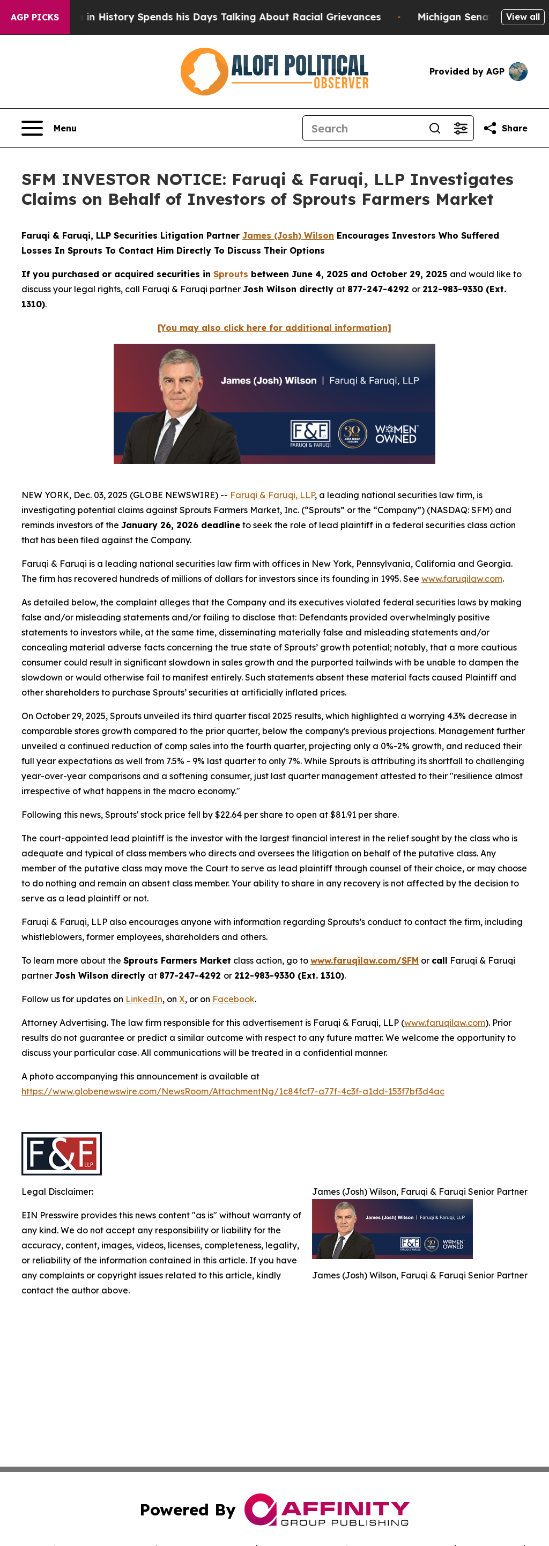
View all (523, 16)
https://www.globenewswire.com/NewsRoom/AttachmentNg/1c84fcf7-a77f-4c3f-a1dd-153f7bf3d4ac (232, 1091)
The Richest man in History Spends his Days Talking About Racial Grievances (203, 17)
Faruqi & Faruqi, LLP (272, 495)
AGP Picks (35, 17)
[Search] (362, 128)
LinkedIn (143, 999)
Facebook (233, 999)
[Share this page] (505, 128)
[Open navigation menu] (49, 128)
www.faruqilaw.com (461, 578)
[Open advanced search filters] (460, 128)
